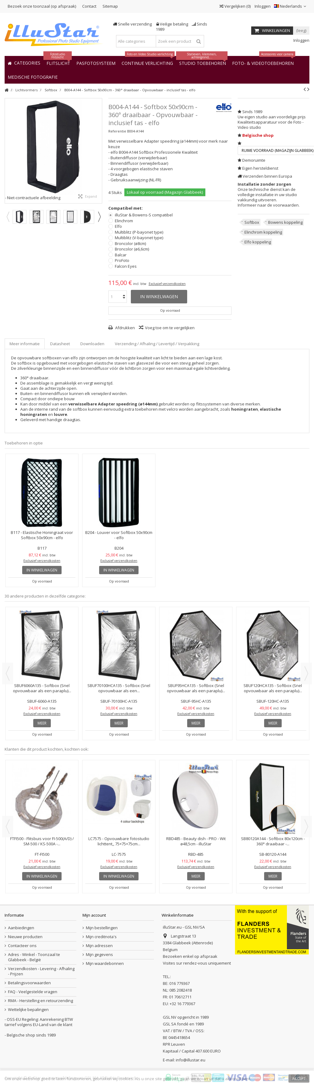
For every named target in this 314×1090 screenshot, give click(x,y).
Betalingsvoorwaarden (29, 982)
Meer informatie (25, 343)
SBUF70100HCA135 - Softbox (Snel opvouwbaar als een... (118, 688)
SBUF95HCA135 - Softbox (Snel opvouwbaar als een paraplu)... (196, 688)
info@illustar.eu (190, 1060)
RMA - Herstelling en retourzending (40, 1000)
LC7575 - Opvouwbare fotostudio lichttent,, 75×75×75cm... (118, 841)
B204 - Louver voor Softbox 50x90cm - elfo (118, 535)
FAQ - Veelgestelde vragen (32, 991)
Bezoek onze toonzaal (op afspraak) (42, 6)
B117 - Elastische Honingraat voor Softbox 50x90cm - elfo (42, 535)
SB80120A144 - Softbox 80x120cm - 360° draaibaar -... (273, 841)
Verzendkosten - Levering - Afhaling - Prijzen (41, 971)
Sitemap (110, 6)
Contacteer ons (22, 945)
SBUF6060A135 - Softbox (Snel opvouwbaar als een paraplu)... (42, 688)
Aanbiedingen (21, 927)
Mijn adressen (99, 945)
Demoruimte (253, 160)
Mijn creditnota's (101, 936)
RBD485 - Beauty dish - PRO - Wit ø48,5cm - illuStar (196, 841)
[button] (33, 77)
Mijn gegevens (99, 954)
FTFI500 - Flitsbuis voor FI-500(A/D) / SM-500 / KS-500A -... (42, 841)
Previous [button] (8, 216)
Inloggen (262, 6)
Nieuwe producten (25, 936)
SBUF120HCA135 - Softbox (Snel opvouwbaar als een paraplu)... (273, 688)
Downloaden (92, 343)
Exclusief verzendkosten (167, 284)
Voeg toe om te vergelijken (170, 327)
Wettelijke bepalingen (28, 1009)
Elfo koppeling (257, 242)
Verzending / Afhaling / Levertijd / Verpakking (157, 343)
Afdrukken (124, 327)
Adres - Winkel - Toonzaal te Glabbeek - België (34, 957)
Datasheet (60, 343)
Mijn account (94, 915)
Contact (89, 6)
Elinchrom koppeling (263, 232)
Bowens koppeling (285, 222)
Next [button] (99, 216)
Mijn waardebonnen (105, 963)
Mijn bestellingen (102, 927)
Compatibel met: (126, 208)
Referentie (117, 131)
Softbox (251, 222)
